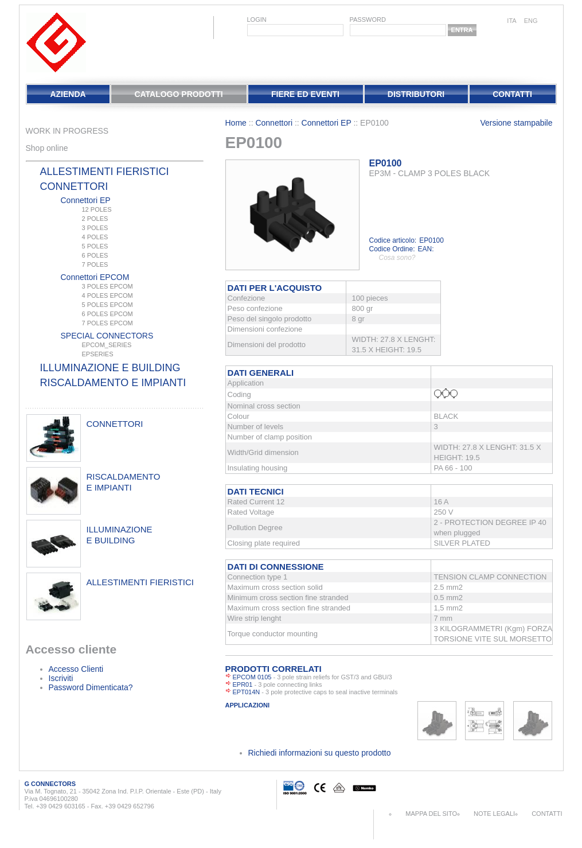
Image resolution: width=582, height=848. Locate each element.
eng (531, 20)
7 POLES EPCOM (107, 323)
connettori (115, 424)
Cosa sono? (397, 258)
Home (236, 122)
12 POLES (97, 209)
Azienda (67, 94)
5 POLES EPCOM (107, 304)
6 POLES (95, 255)
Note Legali (494, 813)
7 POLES (95, 264)
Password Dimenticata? (91, 687)
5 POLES (95, 246)
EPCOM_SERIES (107, 344)
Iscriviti (61, 678)
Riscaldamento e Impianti (113, 382)
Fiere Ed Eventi (305, 94)
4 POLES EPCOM (107, 295)
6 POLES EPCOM (107, 313)
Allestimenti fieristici (104, 171)
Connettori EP (86, 200)
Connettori (74, 186)
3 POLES (95, 227)
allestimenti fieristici (140, 582)
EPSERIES (98, 354)
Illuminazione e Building (110, 368)
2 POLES (95, 218)
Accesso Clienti (76, 669)
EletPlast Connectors (56, 42)
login (257, 19)
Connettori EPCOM (95, 277)
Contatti (512, 94)
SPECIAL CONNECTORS (107, 335)
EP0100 (385, 163)
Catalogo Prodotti (178, 94)
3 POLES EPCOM (107, 286)
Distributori (416, 94)
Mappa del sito (431, 813)
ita (511, 20)
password (368, 19)
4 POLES (95, 237)
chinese (551, 21)
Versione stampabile (516, 122)
